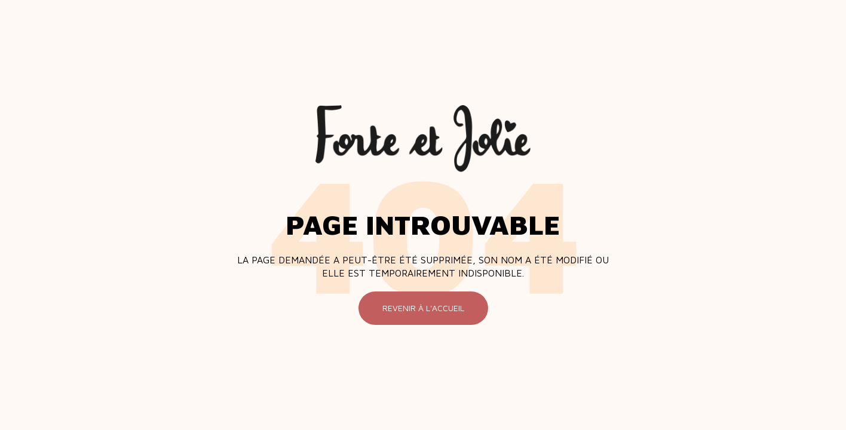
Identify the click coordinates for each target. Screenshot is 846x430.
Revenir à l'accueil (423, 308)
